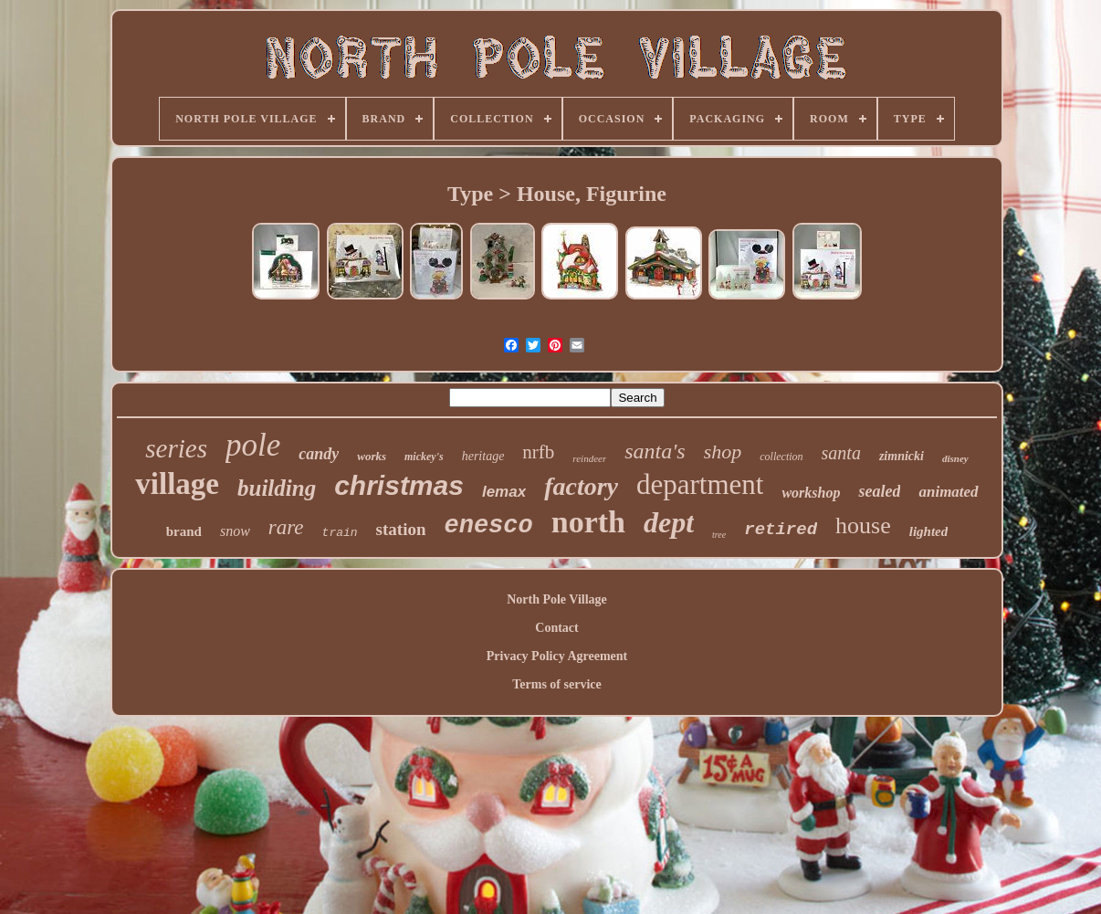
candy (319, 454)
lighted (929, 531)
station (401, 529)
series (176, 448)
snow (235, 531)
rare (286, 527)
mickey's (424, 456)
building (276, 488)
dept (669, 522)
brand (184, 531)
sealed (879, 491)
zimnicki (901, 456)
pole (252, 445)
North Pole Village (557, 599)
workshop (810, 492)
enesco (489, 526)
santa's (654, 451)
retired (780, 530)
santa (841, 453)
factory (581, 486)
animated (948, 491)
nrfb (538, 452)
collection (781, 456)
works (371, 456)
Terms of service (556, 684)
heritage (483, 456)
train (340, 533)
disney (955, 458)
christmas (399, 485)
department (699, 484)
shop (723, 451)
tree (719, 535)
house (863, 525)
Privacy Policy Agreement (557, 656)
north (588, 522)
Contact (556, 628)
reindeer (589, 458)
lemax (504, 491)
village (177, 484)
